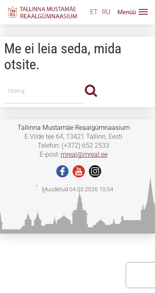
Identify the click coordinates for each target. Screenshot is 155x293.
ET (94, 12)
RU (106, 12)
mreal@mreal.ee (84, 154)
